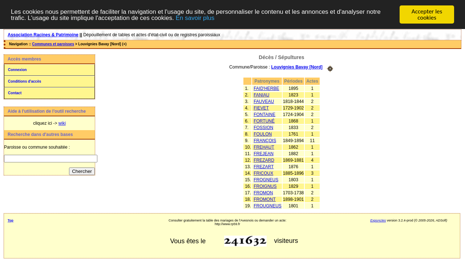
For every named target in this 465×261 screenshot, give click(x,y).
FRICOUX (263, 172)
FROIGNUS (265, 185)
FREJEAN (264, 153)
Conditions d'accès (24, 81)
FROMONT (265, 199)
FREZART (264, 166)
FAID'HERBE (266, 88)
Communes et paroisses (53, 44)
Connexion (17, 70)
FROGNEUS (266, 179)
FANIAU (261, 94)
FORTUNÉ (264, 120)
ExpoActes (378, 220)
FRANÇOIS (265, 140)
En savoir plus (194, 17)
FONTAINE (264, 114)
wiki (62, 123)
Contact (14, 93)
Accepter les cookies (427, 14)
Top (10, 220)
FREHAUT (264, 146)
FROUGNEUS (268, 205)
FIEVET (261, 107)
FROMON (263, 192)
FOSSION (263, 127)
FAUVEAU (264, 101)
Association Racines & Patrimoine (43, 34)
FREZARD (264, 159)
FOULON (263, 133)
